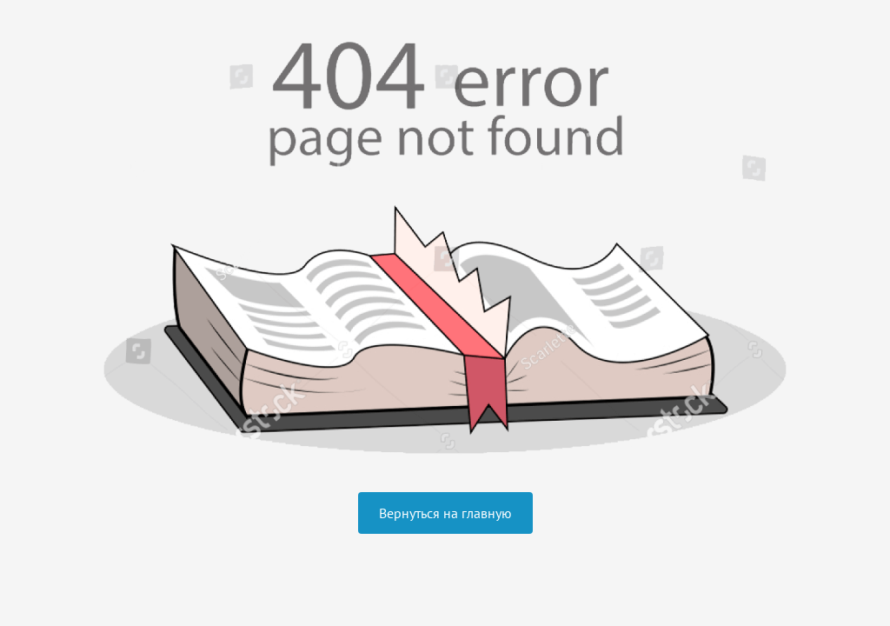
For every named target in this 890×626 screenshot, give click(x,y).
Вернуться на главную (445, 513)
